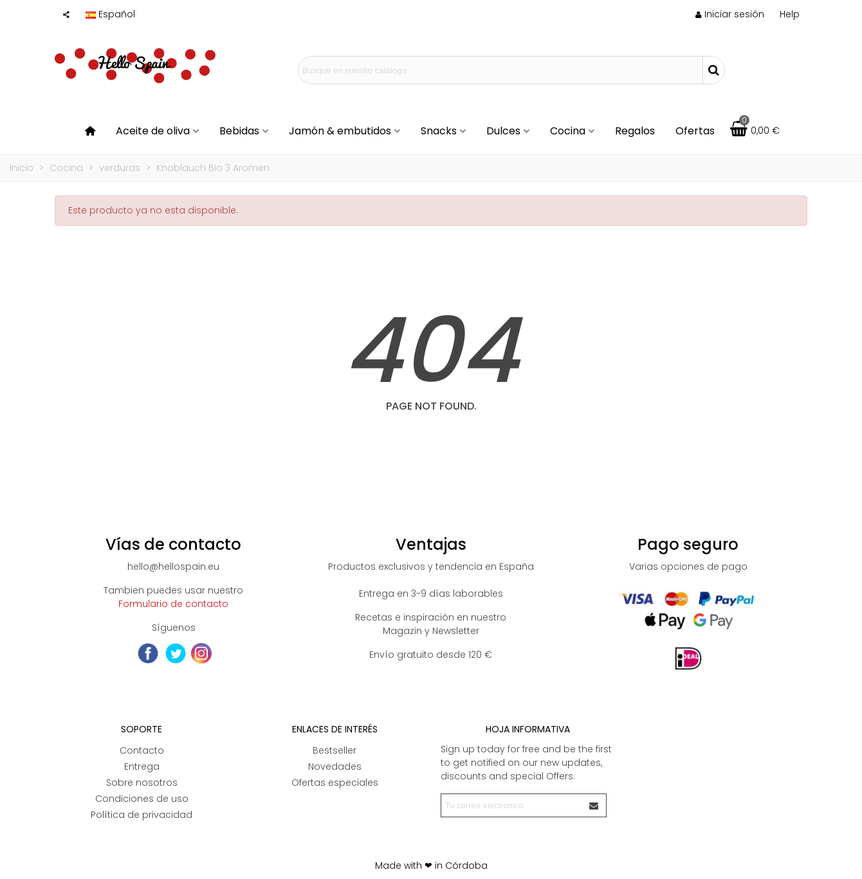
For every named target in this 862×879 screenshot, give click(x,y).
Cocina (567, 130)
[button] (789, 14)
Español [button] (110, 14)
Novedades (335, 766)
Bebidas (239, 130)
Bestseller (334, 750)
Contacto (142, 750)
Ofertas (695, 130)
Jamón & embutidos (340, 130)
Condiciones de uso (141, 798)
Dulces (503, 130)
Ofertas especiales (334, 782)
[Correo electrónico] (512, 805)
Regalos (635, 130)
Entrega (142, 766)
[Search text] (500, 70)
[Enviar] (594, 805)
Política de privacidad (141, 814)
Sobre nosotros (142, 782)
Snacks (439, 130)
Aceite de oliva (153, 130)
